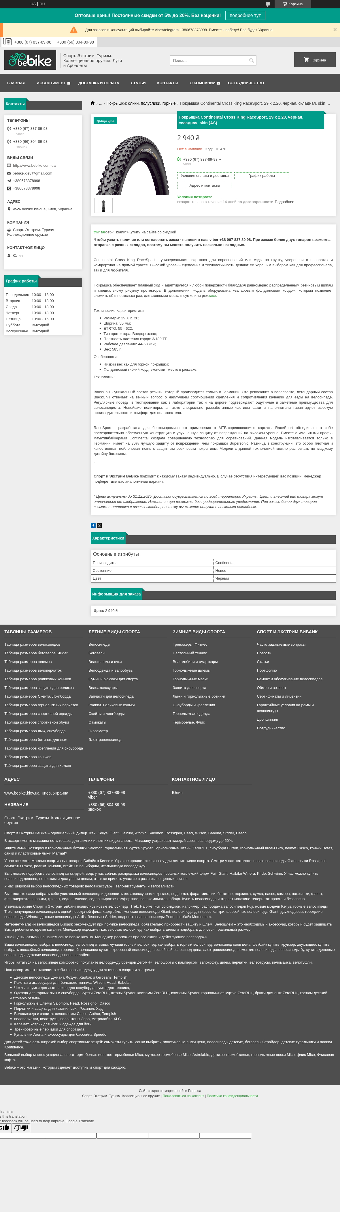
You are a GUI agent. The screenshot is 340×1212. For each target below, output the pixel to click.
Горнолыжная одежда (192, 713)
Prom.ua (194, 1091)
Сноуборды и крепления (194, 705)
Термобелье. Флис (189, 722)
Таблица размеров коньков (27, 757)
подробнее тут (245, 15)
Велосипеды (99, 644)
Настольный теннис (190, 653)
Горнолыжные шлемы (192, 670)
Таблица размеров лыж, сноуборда (35, 731)
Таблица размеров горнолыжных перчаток (41, 705)
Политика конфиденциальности (232, 1096)
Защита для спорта (189, 687)
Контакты (167, 83)
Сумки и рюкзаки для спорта (113, 679)
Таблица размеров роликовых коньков (37, 679)
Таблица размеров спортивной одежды (38, 713)
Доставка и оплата (98, 83)
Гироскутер (98, 731)
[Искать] (251, 60)
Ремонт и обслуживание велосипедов (290, 679)
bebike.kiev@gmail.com (32, 173)
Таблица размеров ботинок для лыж (35, 739)
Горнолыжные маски (190, 679)
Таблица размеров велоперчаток (32, 670)
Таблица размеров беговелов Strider (36, 653)
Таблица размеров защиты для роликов (39, 687)
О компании (202, 83)
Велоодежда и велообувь (110, 670)
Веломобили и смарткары (195, 662)
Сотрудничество (246, 83)
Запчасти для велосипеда (110, 696)
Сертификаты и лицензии (279, 696)
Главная (16, 83)
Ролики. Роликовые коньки (111, 705)
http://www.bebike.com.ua (34, 165)
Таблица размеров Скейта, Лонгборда (37, 696)
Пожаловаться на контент (183, 1096)
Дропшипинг (267, 719)
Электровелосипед (104, 739)
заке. (212, 295)
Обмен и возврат (271, 687)
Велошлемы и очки (105, 662)
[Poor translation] (21, 1128)
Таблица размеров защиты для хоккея (37, 765)
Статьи (138, 83)
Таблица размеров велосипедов (32, 644)
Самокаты (97, 722)
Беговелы (96, 653)
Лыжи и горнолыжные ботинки (199, 696)
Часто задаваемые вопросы (281, 644)
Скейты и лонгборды (106, 713)
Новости (264, 653)
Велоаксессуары (102, 687)
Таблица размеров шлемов (28, 662)
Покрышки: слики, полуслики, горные (141, 103)
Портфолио (267, 670)
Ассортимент (51, 83)
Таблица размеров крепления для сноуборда (43, 748)
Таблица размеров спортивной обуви (36, 722)
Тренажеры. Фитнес (190, 644)
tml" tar (99, 232)
